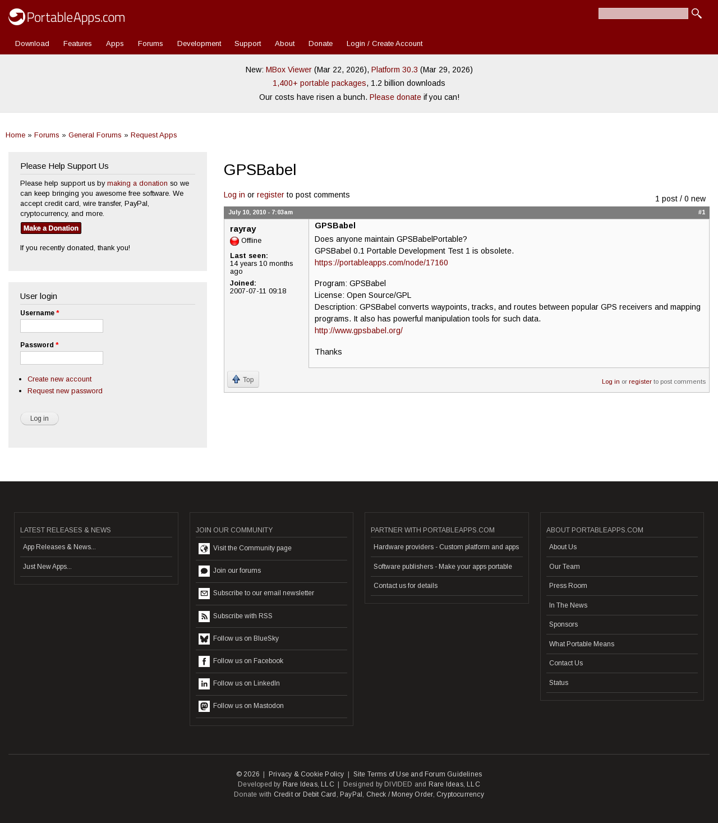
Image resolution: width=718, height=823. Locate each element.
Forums (150, 43)
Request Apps (154, 135)
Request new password (65, 391)
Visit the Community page (245, 548)
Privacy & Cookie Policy (306, 774)
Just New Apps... (47, 567)
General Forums (95, 135)
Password (39, 345)
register (270, 194)
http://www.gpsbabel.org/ (359, 330)
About (284, 43)
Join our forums (230, 571)
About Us (563, 547)
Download (32, 43)
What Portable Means (581, 644)
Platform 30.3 (394, 69)
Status (558, 683)
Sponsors (563, 624)
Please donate (395, 97)
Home (15, 135)
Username (39, 313)
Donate (321, 43)
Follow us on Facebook (241, 661)
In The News (568, 605)
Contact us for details (406, 586)
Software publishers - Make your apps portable (443, 567)
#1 (701, 212)
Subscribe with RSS (236, 616)
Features (77, 43)
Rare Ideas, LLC (308, 784)
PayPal (351, 794)
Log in (234, 194)
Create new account (59, 379)
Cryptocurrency (460, 794)
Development (199, 43)
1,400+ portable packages (319, 83)
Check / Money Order (399, 794)
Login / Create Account (384, 43)
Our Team (564, 567)
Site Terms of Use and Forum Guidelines (417, 774)
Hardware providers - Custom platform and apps (446, 547)
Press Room (568, 586)
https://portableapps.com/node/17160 (381, 262)
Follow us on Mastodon (241, 706)
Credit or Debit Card (305, 794)
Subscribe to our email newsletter (256, 593)
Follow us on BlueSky (239, 639)
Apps (115, 43)
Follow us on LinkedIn (239, 683)
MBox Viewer (289, 69)
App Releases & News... (59, 547)
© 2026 (248, 774)
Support (247, 43)
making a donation (137, 183)
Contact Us (566, 663)
